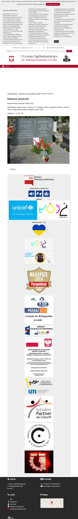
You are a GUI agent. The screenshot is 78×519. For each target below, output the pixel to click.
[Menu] (39, 66)
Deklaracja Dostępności (16, 509)
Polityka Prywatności (15, 506)
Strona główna (17, 47)
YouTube (11, 504)
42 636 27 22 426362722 (50, 484)
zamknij (56, 41)
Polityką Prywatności (44, 1)
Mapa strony (25, 47)
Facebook (12, 502)
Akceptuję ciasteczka (53, 4)
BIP (9, 499)
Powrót (12, 169)
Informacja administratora (59, 47)
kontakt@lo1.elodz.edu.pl (50, 486)
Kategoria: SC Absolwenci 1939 (29, 94)
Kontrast (49, 47)
